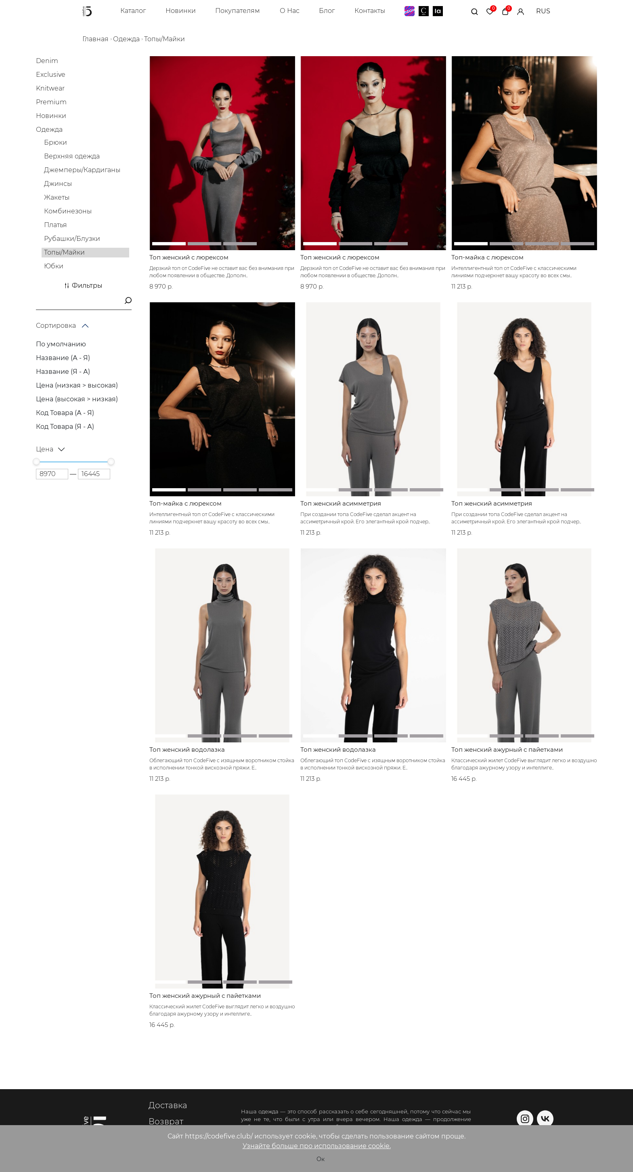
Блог (327, 11)
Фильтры (84, 285)
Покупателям (237, 11)
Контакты (369, 11)
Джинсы (58, 184)
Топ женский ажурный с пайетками (507, 749)
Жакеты (56, 197)
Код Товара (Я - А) (65, 426)
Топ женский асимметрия (340, 503)
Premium (51, 102)
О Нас (290, 11)
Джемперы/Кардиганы (82, 170)
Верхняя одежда (72, 156)
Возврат (166, 1122)
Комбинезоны (68, 211)
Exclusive (50, 74)
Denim (47, 61)
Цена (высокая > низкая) (77, 399)
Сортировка (56, 325)
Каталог (133, 11)
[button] (169, 243)
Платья (55, 225)
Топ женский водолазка (187, 749)
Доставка (168, 1106)
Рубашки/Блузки (72, 238)
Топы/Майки (164, 39)
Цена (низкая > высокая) (77, 385)
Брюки (55, 142)
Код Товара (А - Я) (65, 413)
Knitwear (50, 88)
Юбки (53, 266)
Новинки (181, 11)
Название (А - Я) (63, 358)
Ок (320, 1159)
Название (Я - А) (63, 371)
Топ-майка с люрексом (487, 257)
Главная (95, 39)
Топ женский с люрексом (188, 257)
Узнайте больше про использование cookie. (317, 1146)
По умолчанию (61, 344)
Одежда (126, 39)
